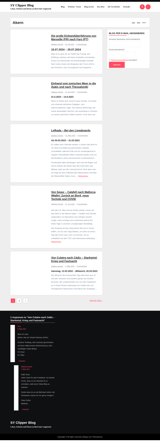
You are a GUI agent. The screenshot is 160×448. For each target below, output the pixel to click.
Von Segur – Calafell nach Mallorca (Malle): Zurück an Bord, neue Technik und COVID (73, 199)
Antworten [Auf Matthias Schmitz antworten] (25, 417)
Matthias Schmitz (57, 45)
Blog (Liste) (89, 7)
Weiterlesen (83, 178)
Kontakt (126, 7)
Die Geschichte (114, 7)
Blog (63, 7)
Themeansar (97, 445)
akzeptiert (123, 60)
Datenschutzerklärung (120, 60)
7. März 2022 (25, 377)
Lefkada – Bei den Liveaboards (71, 132)
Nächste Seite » (96, 308)
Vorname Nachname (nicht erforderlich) (124, 42)
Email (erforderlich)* (122, 53)
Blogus (85, 445)
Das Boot (100, 7)
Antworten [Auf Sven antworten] (22, 368)
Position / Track (74, 7)
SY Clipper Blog (22, 5)
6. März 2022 (22, 336)
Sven (19, 334)
